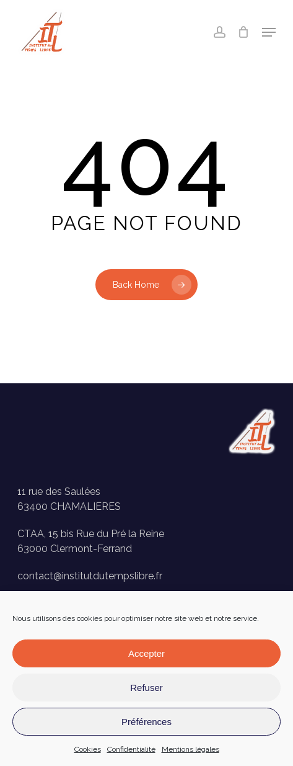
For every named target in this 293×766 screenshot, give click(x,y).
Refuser (146, 687)
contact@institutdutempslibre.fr (89, 576)
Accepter (146, 653)
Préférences (146, 721)
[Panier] (244, 32)
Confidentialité (131, 749)
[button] (269, 32)
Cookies (87, 749)
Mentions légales (190, 749)
